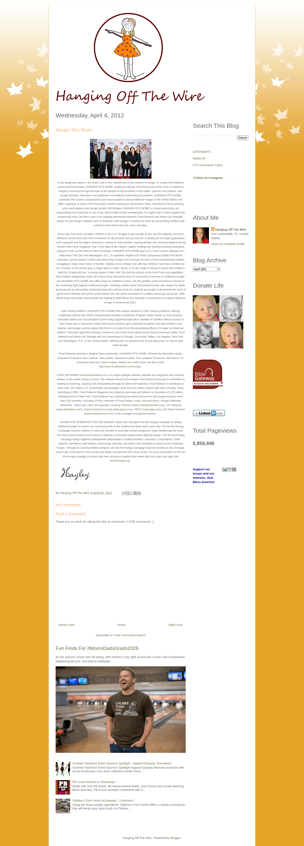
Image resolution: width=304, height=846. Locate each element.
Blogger (175, 838)
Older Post (175, 625)
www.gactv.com (123, 409)
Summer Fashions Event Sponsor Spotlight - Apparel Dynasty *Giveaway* (122, 763)
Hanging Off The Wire (230, 229)
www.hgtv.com (151, 409)
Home (121, 625)
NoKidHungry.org (120, 460)
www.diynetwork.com (69, 409)
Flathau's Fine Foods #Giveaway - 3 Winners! (103, 800)
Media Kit (199, 158)
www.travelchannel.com (99, 413)
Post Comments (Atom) (130, 635)
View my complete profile (228, 244)
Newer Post (66, 625)
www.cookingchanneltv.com (148, 405)
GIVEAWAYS (202, 151)
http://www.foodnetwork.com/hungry (120, 366)
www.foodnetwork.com (93, 375)
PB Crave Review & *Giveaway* (93, 782)
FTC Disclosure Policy (208, 165)
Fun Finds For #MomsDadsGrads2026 (97, 648)
